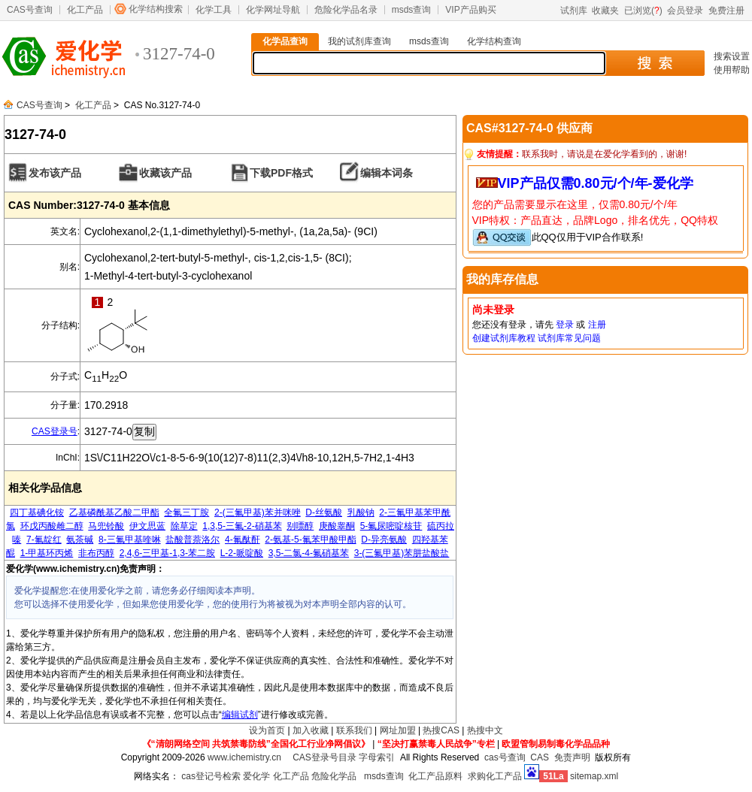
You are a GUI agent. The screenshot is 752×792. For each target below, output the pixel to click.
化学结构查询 (494, 41)
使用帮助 (732, 70)
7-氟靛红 (44, 539)
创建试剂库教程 (503, 338)
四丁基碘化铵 (37, 512)
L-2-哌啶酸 (241, 553)
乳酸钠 (360, 512)
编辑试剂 (240, 714)
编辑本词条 (386, 173)
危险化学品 (333, 776)
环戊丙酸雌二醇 (51, 526)
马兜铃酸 (106, 526)
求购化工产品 (495, 776)
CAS (539, 757)
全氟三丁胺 (186, 512)
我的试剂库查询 (359, 41)
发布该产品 (55, 173)
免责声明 (572, 757)
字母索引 (377, 757)
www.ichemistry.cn (244, 757)
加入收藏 (311, 730)
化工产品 (85, 10)
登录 (565, 324)
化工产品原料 (435, 776)
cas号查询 (505, 757)
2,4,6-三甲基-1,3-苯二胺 (167, 553)
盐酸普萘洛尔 (192, 539)
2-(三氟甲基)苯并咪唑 (257, 512)
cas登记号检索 (211, 776)
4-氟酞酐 (242, 539)
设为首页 (267, 730)
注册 (597, 324)
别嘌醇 (300, 526)
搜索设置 (732, 56)
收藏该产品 (165, 173)
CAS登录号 (54, 431)
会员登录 (685, 10)
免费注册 (726, 10)
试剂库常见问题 (569, 338)
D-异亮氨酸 (384, 539)
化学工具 (214, 10)
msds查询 (412, 10)
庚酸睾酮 (337, 526)
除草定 (184, 526)
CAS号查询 (30, 10)
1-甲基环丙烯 (47, 553)
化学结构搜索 (156, 9)
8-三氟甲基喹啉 (130, 539)
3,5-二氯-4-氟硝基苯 (308, 553)
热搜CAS (441, 730)
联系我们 (354, 730)
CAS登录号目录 (324, 757)
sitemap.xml (594, 776)
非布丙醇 (96, 553)
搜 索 (655, 63)
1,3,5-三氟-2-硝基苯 (241, 526)
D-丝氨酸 (323, 512)
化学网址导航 (273, 10)
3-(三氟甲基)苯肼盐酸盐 (402, 553)
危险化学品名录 (346, 10)
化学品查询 (285, 41)
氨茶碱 (79, 539)
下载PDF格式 (281, 173)
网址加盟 (398, 730)
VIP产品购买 (470, 10)
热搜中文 (485, 730)
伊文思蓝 (147, 526)
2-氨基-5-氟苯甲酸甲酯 (310, 539)
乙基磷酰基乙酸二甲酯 (114, 512)
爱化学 (256, 776)
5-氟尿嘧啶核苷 (391, 526)
